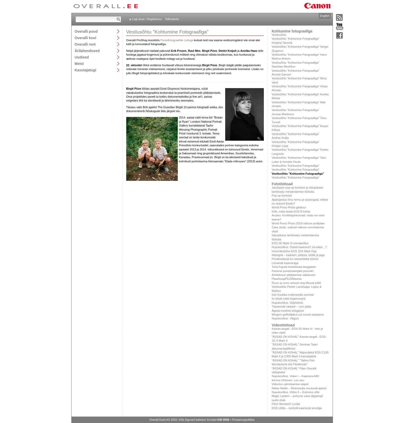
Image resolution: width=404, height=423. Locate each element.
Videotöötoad (283, 325)
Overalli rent (85, 44)
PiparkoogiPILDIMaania (287, 278)
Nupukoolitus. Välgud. (285, 318)
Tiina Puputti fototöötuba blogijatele (294, 266)
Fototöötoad (282, 184)
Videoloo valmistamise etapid (290, 384)
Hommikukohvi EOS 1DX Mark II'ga (294, 251)
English (324, 15)
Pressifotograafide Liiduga (177, 40)
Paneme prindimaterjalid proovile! (293, 271)
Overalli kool (85, 38)
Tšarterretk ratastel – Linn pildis (291, 306)
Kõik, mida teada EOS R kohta (291, 211)
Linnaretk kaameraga (285, 263)
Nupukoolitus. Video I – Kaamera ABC (296, 376)
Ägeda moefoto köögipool (288, 310)
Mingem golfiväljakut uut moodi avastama (298, 314)
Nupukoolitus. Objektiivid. (288, 302)
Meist (79, 63)
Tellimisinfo (172, 19)
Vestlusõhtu (279, 34)
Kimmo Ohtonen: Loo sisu (288, 380)
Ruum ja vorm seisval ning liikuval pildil (296, 282)
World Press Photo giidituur (289, 207)
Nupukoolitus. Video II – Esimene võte (296, 392)
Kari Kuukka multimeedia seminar (293, 294)
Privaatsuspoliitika (243, 419)
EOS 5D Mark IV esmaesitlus (290, 243)
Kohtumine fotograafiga (292, 31)
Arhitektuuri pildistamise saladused (293, 274)
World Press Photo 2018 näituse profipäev (298, 223)
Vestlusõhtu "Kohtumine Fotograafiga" (295, 169)
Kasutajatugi (85, 70)
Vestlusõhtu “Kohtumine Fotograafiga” (295, 165)
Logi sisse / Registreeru (147, 19)
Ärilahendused (87, 51)
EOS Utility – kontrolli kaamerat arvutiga (297, 408)
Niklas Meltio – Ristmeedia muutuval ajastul (299, 388)
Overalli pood (86, 31)
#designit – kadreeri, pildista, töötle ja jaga (298, 255)
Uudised (82, 57)
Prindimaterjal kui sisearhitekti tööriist (295, 258)
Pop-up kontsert (282, 195)
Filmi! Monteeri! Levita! (286, 403)
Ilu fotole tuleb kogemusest (289, 298)
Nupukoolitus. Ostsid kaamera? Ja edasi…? (299, 247)
